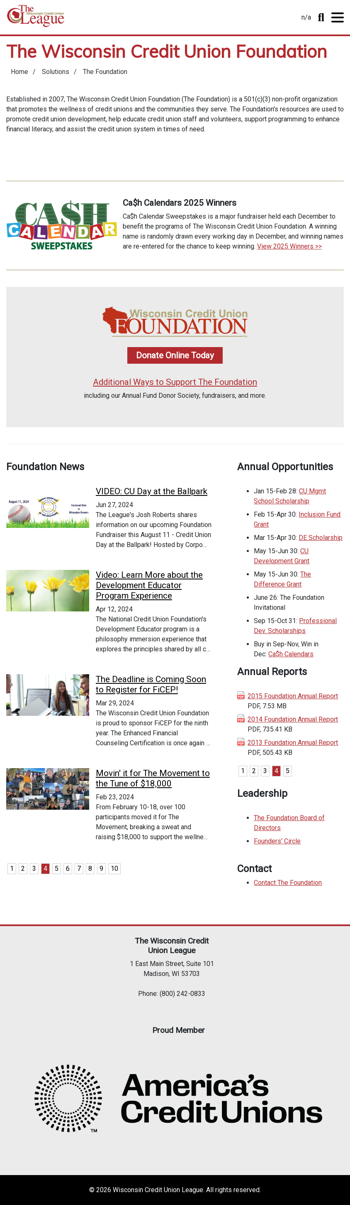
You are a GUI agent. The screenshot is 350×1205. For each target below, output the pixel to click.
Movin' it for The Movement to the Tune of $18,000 (153, 778)
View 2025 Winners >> (289, 246)
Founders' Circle (277, 841)
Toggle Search (321, 17)
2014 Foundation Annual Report (293, 719)
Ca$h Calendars (291, 654)
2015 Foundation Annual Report (293, 696)
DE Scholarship (321, 538)
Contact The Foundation (288, 883)
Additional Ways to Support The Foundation (175, 382)
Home (36, 18)
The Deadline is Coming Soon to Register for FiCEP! (151, 684)
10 (114, 868)
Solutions (55, 72)
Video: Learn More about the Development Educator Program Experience (149, 585)
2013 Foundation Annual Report (293, 743)
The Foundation (105, 72)
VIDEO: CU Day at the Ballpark (151, 491)
